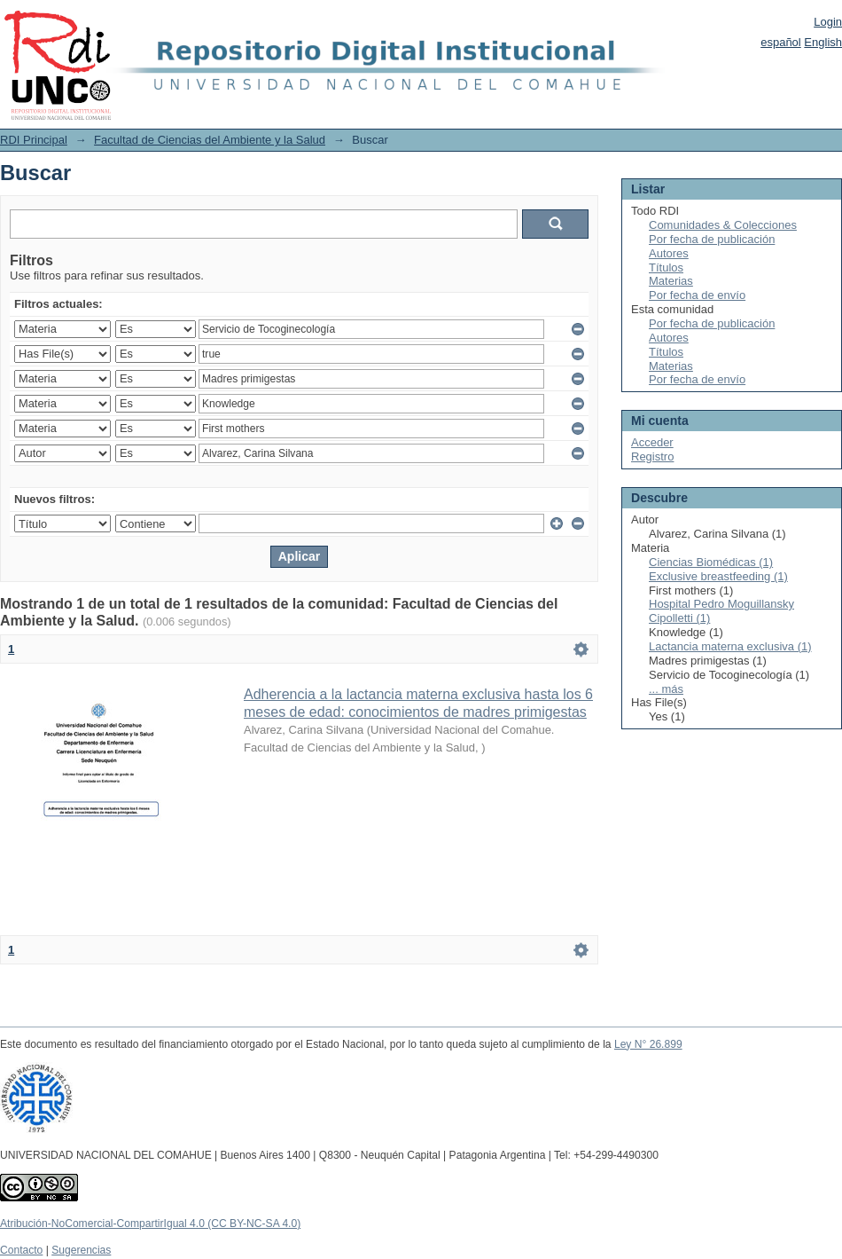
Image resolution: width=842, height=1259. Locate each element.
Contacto (21, 1250)
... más (666, 689)
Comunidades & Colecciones (723, 225)
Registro (652, 456)
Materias (671, 280)
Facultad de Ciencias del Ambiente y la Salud (209, 139)
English (823, 42)
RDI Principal (33, 139)
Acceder (652, 442)
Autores (669, 253)
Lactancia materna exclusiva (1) (730, 646)
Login (828, 21)
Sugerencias (81, 1250)
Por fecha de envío (697, 295)
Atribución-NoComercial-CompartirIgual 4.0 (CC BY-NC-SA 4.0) (150, 1223)
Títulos (666, 267)
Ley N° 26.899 (648, 1044)
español (780, 42)
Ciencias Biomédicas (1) (711, 562)
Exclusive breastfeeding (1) (718, 576)
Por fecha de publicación (712, 239)
